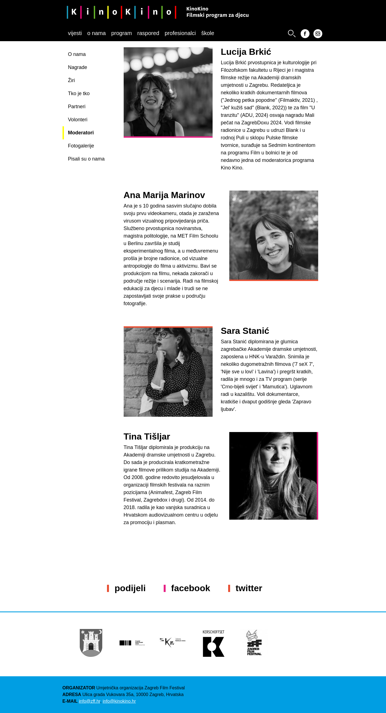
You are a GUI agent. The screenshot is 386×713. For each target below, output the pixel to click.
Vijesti (75, 33)
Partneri (77, 106)
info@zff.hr (89, 701)
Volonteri (78, 119)
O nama (96, 33)
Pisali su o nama (86, 159)
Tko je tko (79, 93)
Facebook (190, 588)
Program (121, 33)
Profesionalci (180, 33)
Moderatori (81, 132)
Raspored (148, 33)
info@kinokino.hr (119, 701)
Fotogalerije (81, 146)
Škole (207, 33)
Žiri (71, 80)
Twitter (249, 588)
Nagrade (77, 67)
